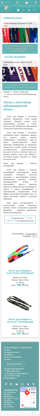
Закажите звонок (27, 221)
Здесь (31, 152)
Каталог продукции (20, 92)
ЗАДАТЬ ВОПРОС (14, 364)
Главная (6, 92)
